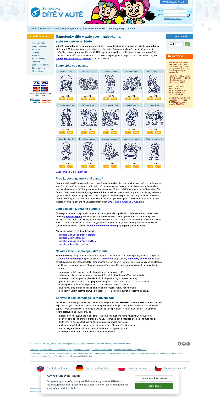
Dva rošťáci (154, 105)
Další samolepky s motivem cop (71, 172)
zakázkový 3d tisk (59, 356)
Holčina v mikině (110, 72)
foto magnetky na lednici (142, 353)
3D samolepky (49, 353)
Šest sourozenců (88, 72)
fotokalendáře (36, 353)
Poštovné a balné (49, 28)
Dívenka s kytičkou (66, 105)
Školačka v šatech (66, 139)
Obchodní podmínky (81, 350)
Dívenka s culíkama (154, 139)
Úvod (34, 28)
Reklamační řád (129, 350)
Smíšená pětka (132, 72)
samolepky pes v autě (121, 353)
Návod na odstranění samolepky (104, 225)
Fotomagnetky (116, 28)
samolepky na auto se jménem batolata (77, 235)
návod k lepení (74, 216)
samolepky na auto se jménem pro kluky (77, 241)
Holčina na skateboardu (110, 139)
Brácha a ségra (88, 105)
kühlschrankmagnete (163, 353)
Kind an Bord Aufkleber (92, 368)
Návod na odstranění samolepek (58, 350)
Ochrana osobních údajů (102, 350)
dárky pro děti (45, 356)
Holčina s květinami (154, 72)
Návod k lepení (36, 350)
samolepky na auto (103, 353)
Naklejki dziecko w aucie (132, 372)
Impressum (142, 350)
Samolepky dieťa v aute (53, 368)
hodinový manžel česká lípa (80, 356)
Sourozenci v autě (129, 201)
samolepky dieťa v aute (66, 353)
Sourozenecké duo (110, 105)
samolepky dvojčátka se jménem (74, 244)
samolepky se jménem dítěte (72, 238)
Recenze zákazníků (95, 28)
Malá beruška (132, 105)
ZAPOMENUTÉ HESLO (173, 19)
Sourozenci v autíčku (132, 139)
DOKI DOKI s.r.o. (77, 344)
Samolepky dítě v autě (170, 368)
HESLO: (161, 15)
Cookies (117, 350)
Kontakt (132, 28)
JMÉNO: (161, 11)
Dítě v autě (113, 201)
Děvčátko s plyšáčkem (88, 139)
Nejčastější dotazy (72, 28)
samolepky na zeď (85, 353)
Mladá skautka (66, 72)
